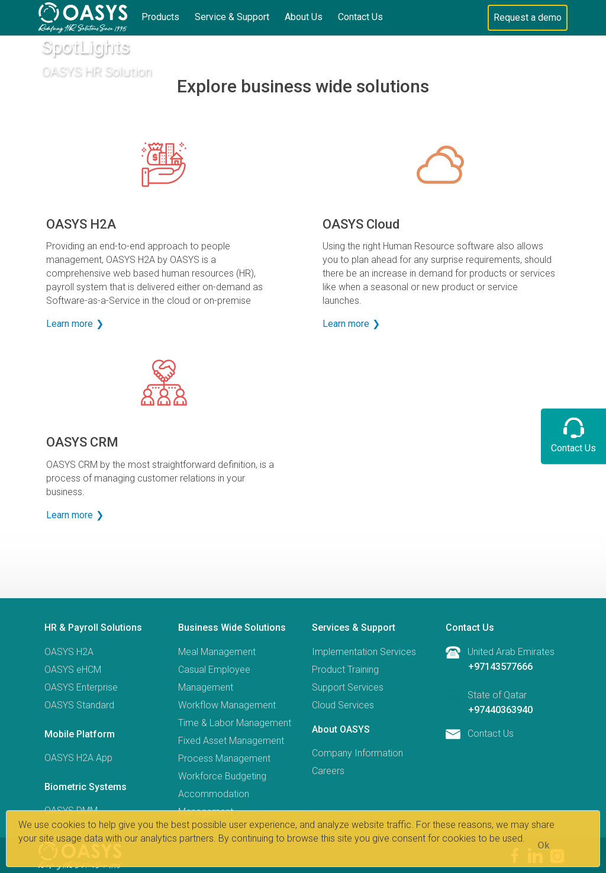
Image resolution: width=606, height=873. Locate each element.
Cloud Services (343, 705)
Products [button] (160, 17)
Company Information (357, 753)
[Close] (544, 845)
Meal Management (217, 651)
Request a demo (528, 17)
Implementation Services (364, 651)
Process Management (224, 758)
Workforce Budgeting (222, 776)
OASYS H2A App (78, 757)
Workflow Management (227, 705)
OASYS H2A (69, 651)
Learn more (69, 323)
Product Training (345, 669)
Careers (328, 770)
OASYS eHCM (72, 669)
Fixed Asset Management (231, 740)
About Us (304, 17)
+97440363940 (500, 709)
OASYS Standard (79, 705)
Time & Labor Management (234, 722)
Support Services (347, 687)
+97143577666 (500, 666)
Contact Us (360, 17)
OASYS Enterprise (81, 687)
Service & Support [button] (232, 17)
